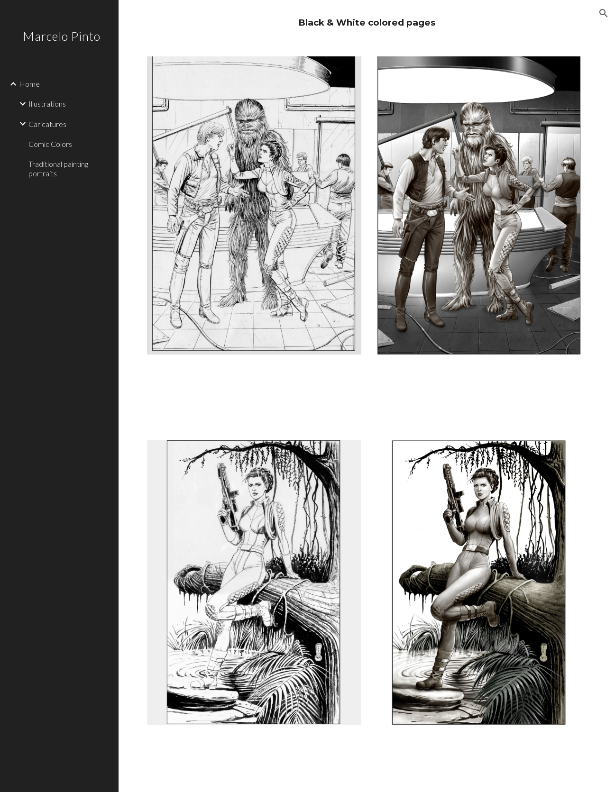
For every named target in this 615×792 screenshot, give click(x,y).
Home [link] (29, 83)
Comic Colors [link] (50, 143)
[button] (603, 13)
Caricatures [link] (47, 123)
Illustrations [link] (47, 103)
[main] (367, 22)
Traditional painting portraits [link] (58, 168)
